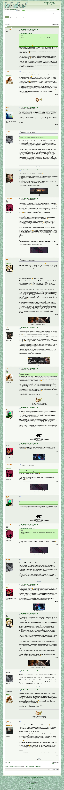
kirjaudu (10, 9)
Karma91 (8, 131)
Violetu (7, 170)
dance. (42, 438)
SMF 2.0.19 (24, 777)
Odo (25, 20)
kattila (38, 194)
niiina (7, 721)
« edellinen (53, 763)
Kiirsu (7, 407)
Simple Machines (33, 777)
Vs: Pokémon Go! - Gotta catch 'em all (29, 29)
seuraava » (57, 763)
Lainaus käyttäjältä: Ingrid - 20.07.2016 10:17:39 (27, 33)
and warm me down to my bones (38, 491)
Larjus (7, 443)
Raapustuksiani (38, 166)
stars (41, 102)
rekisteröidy (15, 9)
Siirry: (49, 769)
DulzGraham (9, 328)
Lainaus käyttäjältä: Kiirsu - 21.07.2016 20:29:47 (27, 528)
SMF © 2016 (28, 777)
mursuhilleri (9, 198)
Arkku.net (35, 785)
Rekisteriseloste (32, 783)
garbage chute (39, 365)
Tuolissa (41, 610)
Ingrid (27, 20)
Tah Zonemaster (34, 778)
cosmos (38, 104)
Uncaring (8, 107)
